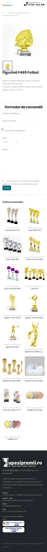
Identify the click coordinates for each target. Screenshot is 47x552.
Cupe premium (14, 228)
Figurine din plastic (15, 315)
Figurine (6, 315)
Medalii (29, 408)
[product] (12, 215)
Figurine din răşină (15, 378)
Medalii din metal (37, 408)
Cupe (8, 228)
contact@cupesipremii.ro (12, 506)
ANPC (5, 519)
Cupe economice (29, 257)
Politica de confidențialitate (13, 516)
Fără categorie (39, 257)
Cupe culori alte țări (36, 286)
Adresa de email (21, 123)
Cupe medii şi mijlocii (36, 228)
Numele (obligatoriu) (21, 115)
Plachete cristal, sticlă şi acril (34, 378)
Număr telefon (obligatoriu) (14, 132)
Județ (11, 140)
